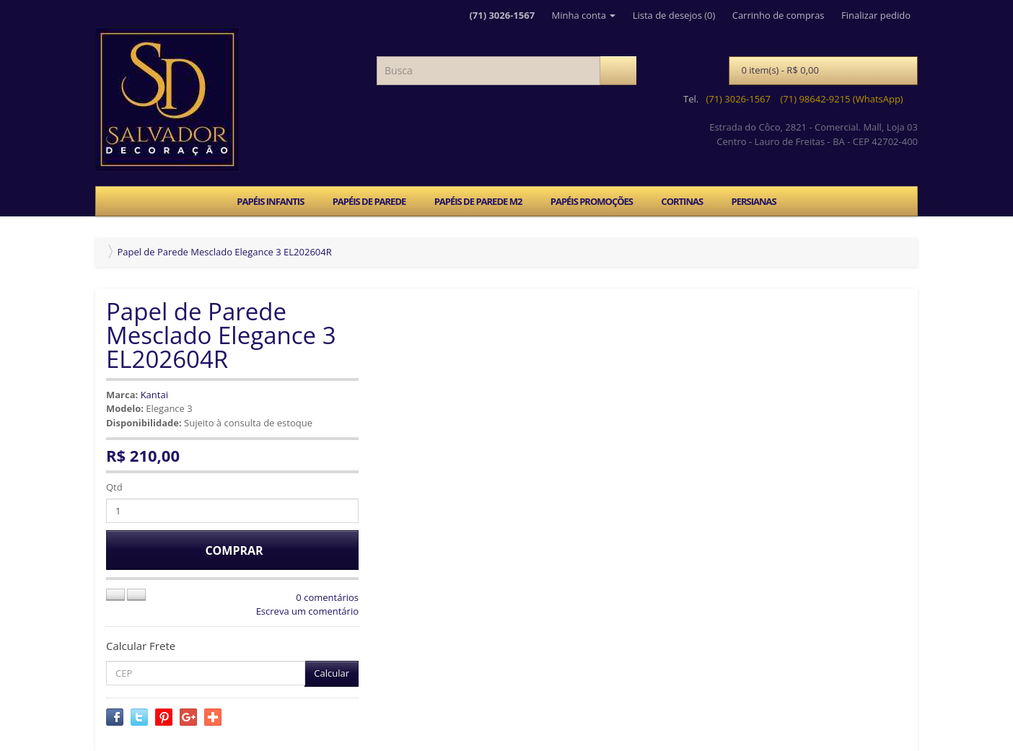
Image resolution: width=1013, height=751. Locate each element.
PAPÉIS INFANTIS (270, 201)
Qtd (114, 486)
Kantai (154, 394)
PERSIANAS (753, 201)
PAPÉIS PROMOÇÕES (592, 201)
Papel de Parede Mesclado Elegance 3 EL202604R (224, 251)
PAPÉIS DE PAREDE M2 (478, 201)
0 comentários (327, 597)
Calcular (331, 673)
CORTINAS (682, 201)
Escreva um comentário (307, 611)
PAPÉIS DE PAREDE (369, 201)
